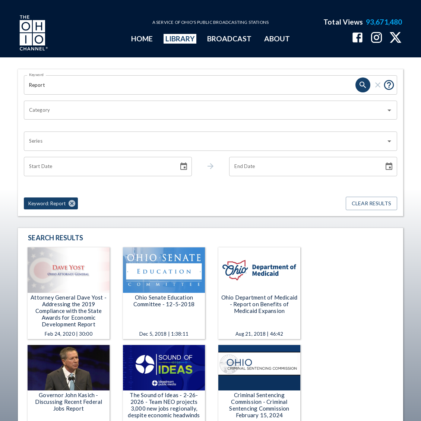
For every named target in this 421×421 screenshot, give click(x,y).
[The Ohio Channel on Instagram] (376, 38)
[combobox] (205, 110)
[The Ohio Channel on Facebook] (357, 38)
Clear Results (371, 203)
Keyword (36, 74)
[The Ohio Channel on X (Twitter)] (395, 38)
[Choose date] (183, 166)
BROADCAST (229, 38)
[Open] (389, 110)
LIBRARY (180, 38)
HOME (142, 38)
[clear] (377, 84)
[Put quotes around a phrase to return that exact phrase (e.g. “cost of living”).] (389, 85)
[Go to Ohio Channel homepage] (32, 34)
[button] (51, 203)
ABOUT (277, 38)
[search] (362, 84)
